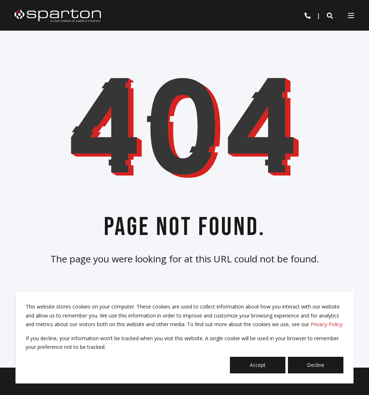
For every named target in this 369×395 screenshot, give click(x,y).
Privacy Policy (326, 324)
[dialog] (184, 337)
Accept (258, 364)
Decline (315, 364)
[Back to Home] (57, 15)
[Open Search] (330, 15)
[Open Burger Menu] (351, 15)
